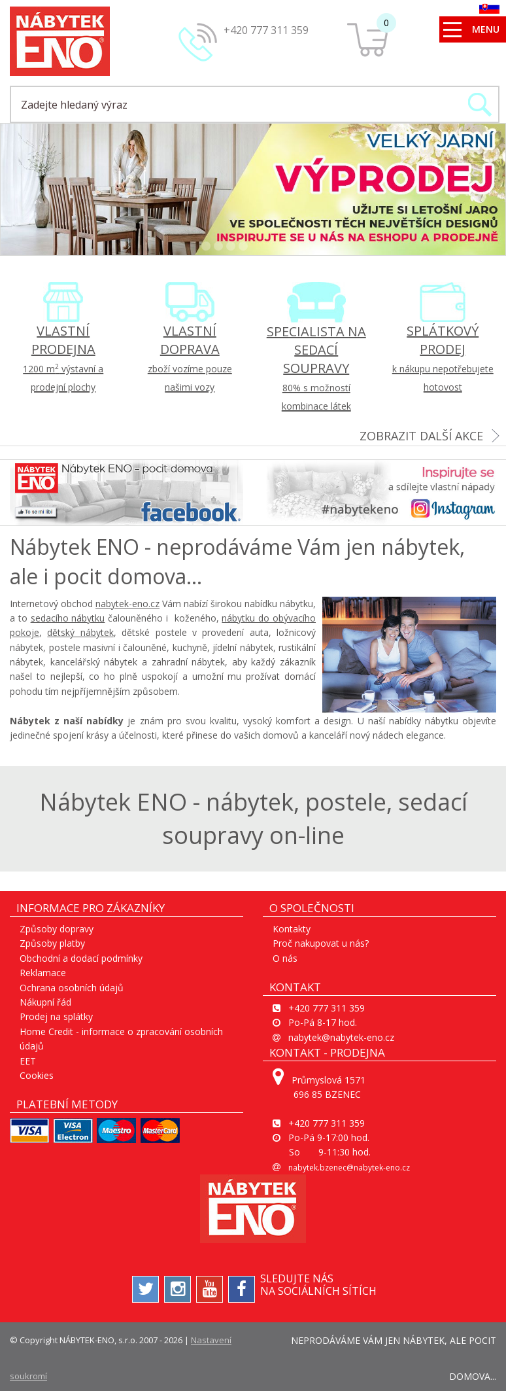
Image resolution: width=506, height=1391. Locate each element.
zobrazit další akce (421, 436)
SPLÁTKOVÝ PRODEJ (443, 357)
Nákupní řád (45, 1002)
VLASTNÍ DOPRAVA (190, 357)
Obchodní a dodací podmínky (81, 958)
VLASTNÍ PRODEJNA (63, 357)
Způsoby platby (52, 943)
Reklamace (43, 972)
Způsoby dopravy (56, 929)
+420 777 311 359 (266, 30)
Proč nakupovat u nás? (321, 943)
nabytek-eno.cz (127, 603)
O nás (285, 958)
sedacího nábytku (68, 618)
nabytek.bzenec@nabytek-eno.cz (349, 1167)
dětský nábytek (80, 632)
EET (28, 1061)
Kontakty (292, 929)
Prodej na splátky (56, 1016)
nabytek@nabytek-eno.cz (341, 1037)
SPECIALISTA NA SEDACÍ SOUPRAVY (316, 367)
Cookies (37, 1075)
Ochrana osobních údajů (72, 987)
